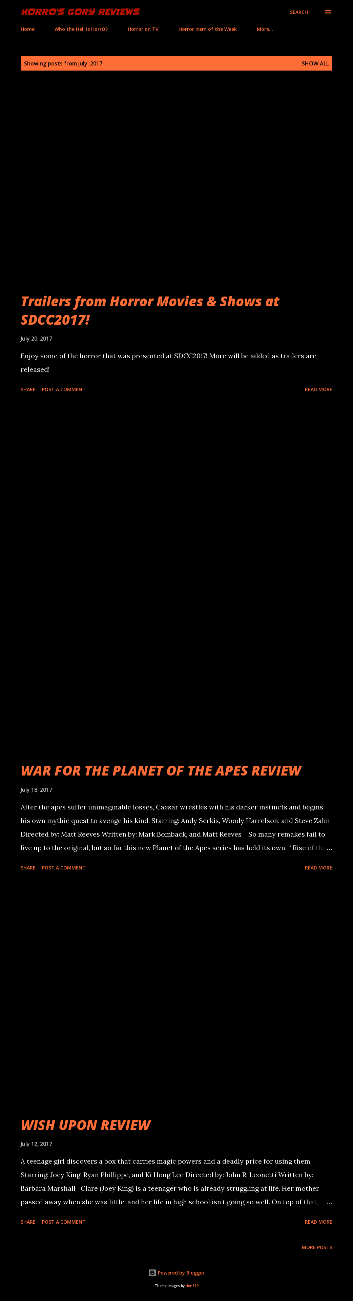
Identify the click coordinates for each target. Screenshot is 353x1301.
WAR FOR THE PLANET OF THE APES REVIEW (161, 770)
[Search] (299, 12)
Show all (315, 63)
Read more (318, 389)
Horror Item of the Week (208, 29)
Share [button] (28, 389)
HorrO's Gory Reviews (80, 12)
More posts (317, 1247)
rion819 (192, 1286)
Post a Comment (64, 389)
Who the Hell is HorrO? (81, 29)
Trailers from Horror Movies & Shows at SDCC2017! (150, 310)
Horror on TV (143, 29)
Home (28, 29)
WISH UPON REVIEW (85, 1124)
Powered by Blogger (176, 1272)
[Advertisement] (176, 471)
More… (265, 29)
